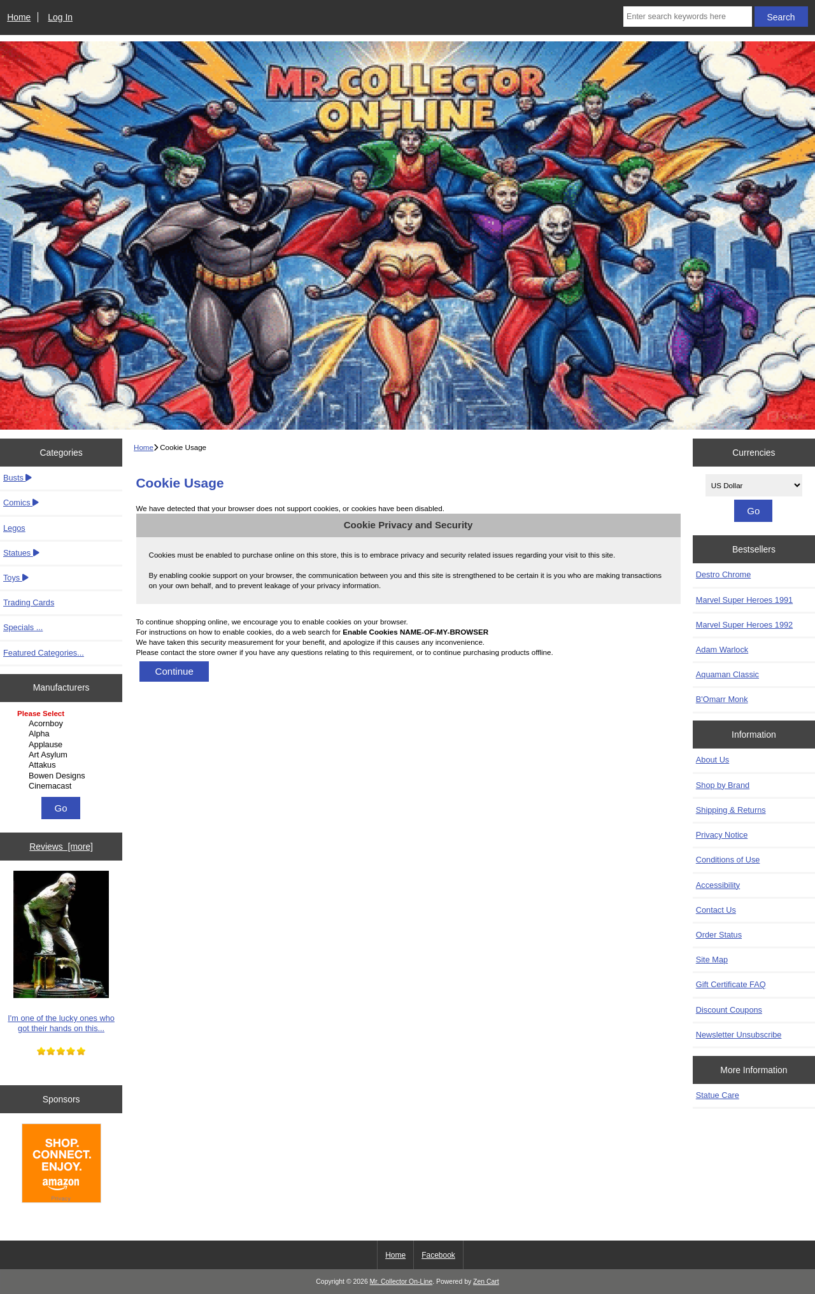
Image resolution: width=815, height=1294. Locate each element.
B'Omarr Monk (722, 699)
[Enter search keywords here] (687, 16)
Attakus (63, 765)
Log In (60, 17)
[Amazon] (61, 1164)
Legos (14, 528)
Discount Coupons (729, 1010)
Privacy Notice (722, 835)
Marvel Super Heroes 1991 (744, 600)
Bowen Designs (63, 776)
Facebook (438, 1255)
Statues (21, 553)
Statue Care (717, 1095)
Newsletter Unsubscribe (739, 1034)
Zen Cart (486, 1281)
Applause (63, 745)
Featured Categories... (43, 653)
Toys (16, 577)
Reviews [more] (61, 846)
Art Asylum (63, 755)
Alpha (63, 734)
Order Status (719, 934)
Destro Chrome (723, 574)
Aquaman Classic (727, 674)
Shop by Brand (722, 785)
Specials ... (23, 627)
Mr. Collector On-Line (401, 1281)
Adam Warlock (722, 649)
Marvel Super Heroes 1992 (744, 624)
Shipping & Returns (731, 810)
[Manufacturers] (61, 750)
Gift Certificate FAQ (731, 984)
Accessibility (718, 885)
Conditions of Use (728, 859)
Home (19, 17)
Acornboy (63, 724)
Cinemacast (63, 786)
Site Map (712, 959)
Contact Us (716, 910)
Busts (17, 477)
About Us (712, 759)
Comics (21, 502)
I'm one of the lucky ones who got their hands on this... (61, 952)
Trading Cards (28, 602)
